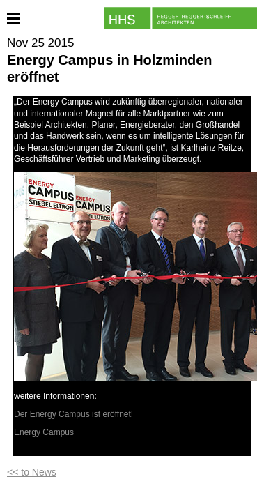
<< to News (31, 472)
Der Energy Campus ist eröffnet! (73, 414)
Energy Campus (44, 432)
